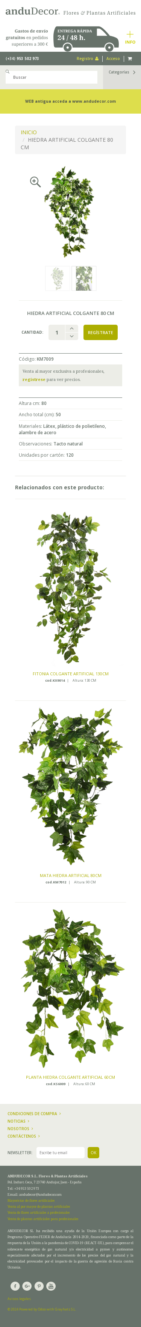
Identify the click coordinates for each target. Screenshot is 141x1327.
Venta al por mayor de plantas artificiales (39, 1206)
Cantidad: (32, 332)
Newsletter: (20, 1152)
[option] (70, 211)
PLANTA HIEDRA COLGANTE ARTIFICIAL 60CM (70, 1077)
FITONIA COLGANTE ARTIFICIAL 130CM (71, 673)
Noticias (18, 1121)
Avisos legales (19, 1298)
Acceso (113, 58)
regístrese (34, 379)
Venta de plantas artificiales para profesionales (43, 1218)
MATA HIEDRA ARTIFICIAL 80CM (71, 875)
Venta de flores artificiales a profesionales (39, 1212)
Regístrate (100, 332)
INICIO (29, 132)
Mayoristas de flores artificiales (31, 1200)
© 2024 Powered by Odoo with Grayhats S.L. (42, 1309)
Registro (88, 58)
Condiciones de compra (34, 1113)
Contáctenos (24, 1136)
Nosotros (20, 1128)
